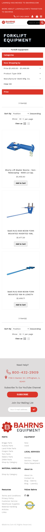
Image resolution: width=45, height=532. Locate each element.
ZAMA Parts (7, 460)
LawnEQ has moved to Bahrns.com (20, 3)
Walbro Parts (7, 457)
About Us (28, 475)
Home (4, 50)
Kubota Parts (7, 446)
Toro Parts (6, 454)
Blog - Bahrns (30, 481)
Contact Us (29, 478)
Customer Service (9, 501)
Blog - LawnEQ (31, 483)
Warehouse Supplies (11, 504)
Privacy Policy (8, 498)
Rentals (27, 458)
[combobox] (36, 23)
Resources (6, 490)
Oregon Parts (7, 451)
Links (4, 512)
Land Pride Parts (9, 448)
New (26, 443)
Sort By (7, 113)
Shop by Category (9, 462)
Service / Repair (31, 460)
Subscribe (22, 394)
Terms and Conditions (11, 496)
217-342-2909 (21, 16)
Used (26, 446)
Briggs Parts (7, 443)
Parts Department (32, 463)
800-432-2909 (22, 372)
